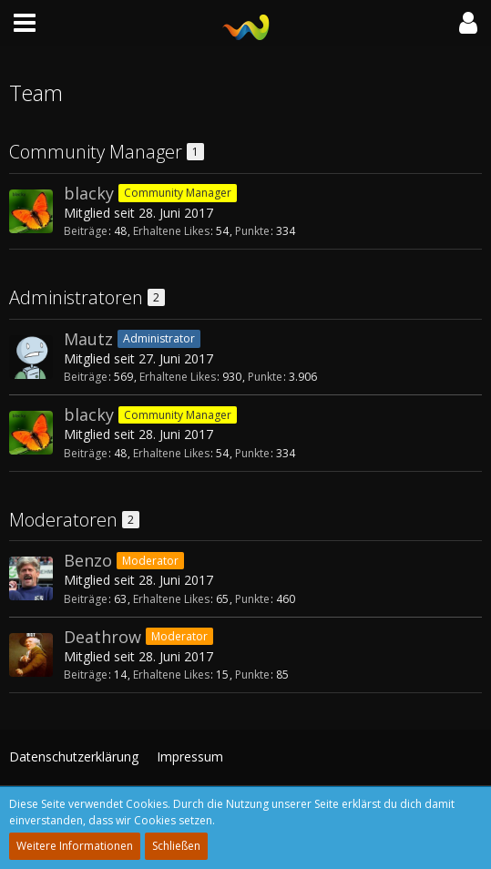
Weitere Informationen (74, 846)
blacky (89, 193)
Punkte (252, 231)
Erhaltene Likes (171, 231)
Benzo (88, 560)
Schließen (176, 846)
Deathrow (102, 637)
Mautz (88, 339)
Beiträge (85, 231)
